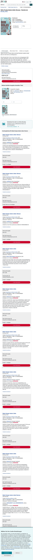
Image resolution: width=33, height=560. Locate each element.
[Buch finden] (31, 5)
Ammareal (8, 296)
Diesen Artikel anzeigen (6, 73)
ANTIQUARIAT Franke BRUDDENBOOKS (14, 502)
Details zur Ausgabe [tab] (23, 50)
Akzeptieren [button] (6, 552)
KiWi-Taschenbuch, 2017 (18, 92)
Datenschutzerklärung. (9, 549)
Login (27, 1)
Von (17, 26)
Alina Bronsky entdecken (13, 126)
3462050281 (17, 90)
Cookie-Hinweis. (16, 546)
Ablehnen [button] (18, 552)
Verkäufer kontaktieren (6, 151)
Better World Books (10, 256)
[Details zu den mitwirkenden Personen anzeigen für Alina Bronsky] (4, 11)
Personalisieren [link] (7, 555)
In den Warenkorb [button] (16, 81)
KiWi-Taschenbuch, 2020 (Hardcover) (9, 114)
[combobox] (18, 5)
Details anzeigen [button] (5, 66)
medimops (8, 142)
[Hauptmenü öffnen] (2, 5)
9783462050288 (27, 90)
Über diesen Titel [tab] (14, 50)
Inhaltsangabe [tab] (5, 50)
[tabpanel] (16, 60)
